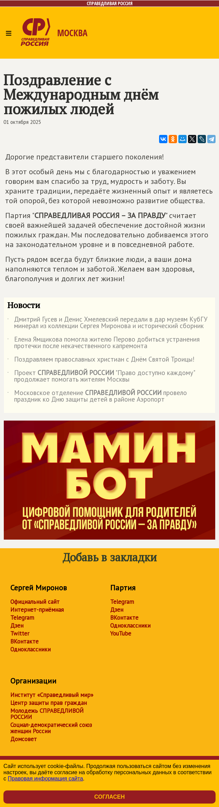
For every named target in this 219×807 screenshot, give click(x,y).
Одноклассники (30, 649)
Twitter (19, 633)
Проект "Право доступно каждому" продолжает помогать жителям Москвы (101, 376)
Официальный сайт (35, 602)
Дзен (16, 625)
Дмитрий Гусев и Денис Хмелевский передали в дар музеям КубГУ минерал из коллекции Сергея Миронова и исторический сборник (107, 323)
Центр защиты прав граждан (48, 703)
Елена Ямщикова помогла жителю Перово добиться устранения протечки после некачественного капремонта (103, 343)
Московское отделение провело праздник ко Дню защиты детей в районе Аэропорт (97, 396)
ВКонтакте (24, 641)
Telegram (22, 617)
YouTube (120, 633)
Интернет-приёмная (37, 610)
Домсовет (23, 739)
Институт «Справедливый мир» (51, 695)
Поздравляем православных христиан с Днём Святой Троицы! (101, 360)
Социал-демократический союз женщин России (51, 728)
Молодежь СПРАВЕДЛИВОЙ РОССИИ (47, 714)
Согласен (109, 797)
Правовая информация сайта (45, 778)
